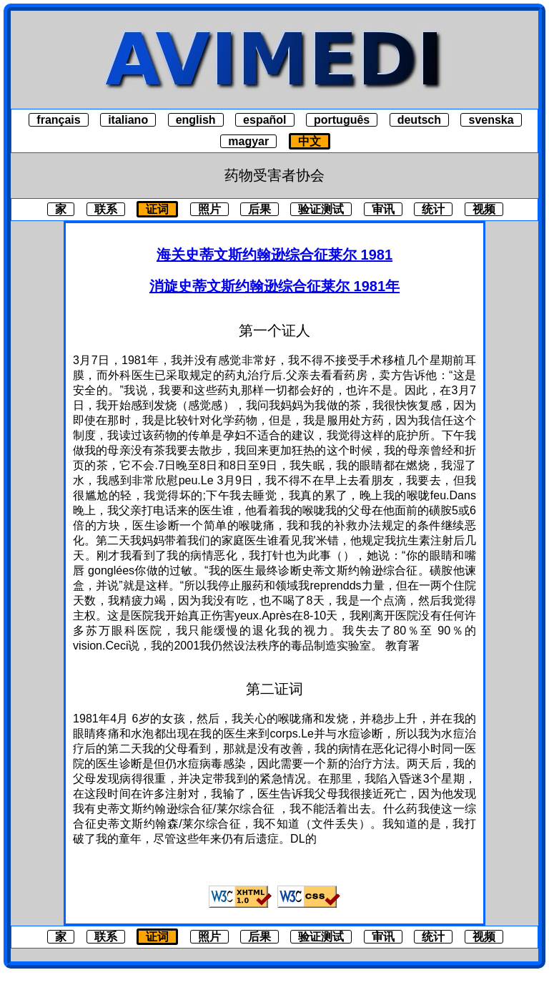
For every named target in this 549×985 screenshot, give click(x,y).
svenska (490, 120)
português (342, 120)
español (264, 120)
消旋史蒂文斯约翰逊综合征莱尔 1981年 (274, 286)
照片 (209, 209)
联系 (105, 209)
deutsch (419, 120)
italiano (128, 120)
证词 (157, 209)
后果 (259, 209)
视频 (484, 209)
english (196, 120)
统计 (433, 209)
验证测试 (321, 209)
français (58, 120)
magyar (248, 141)
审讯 (383, 209)
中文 (309, 141)
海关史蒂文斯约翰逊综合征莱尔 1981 (274, 255)
